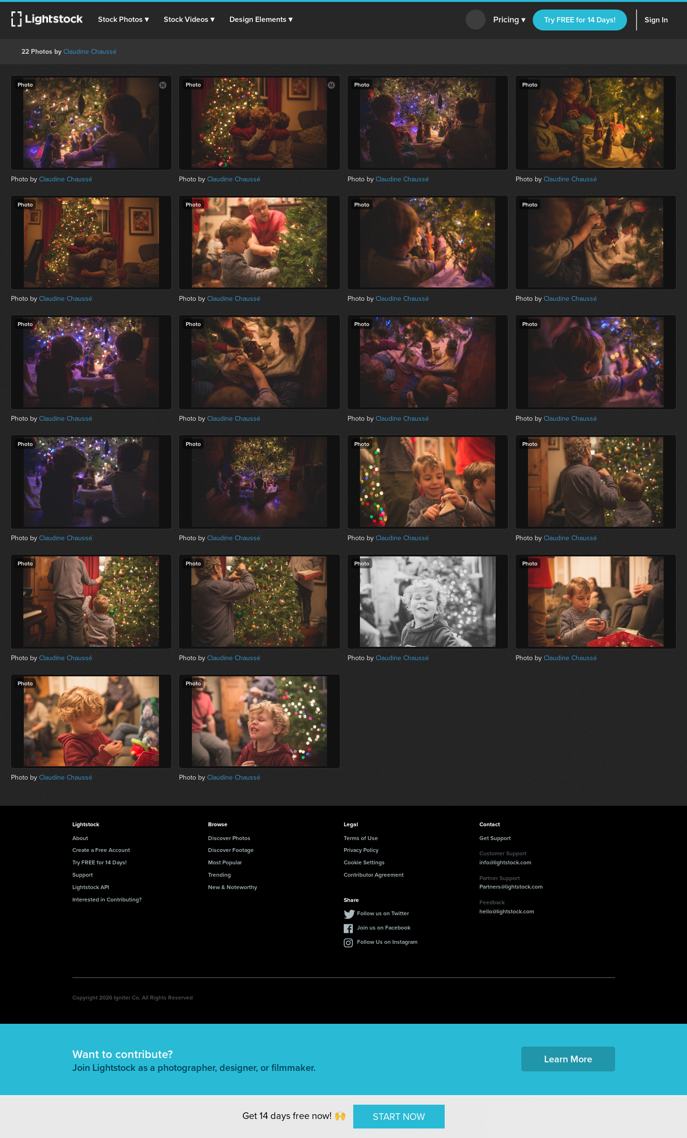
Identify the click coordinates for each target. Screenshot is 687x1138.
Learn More (568, 1059)
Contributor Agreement (374, 875)
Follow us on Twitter (383, 913)
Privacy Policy (361, 850)
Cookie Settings (364, 862)
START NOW (399, 1116)
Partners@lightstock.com (511, 886)
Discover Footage (231, 850)
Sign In (656, 19)
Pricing (509, 20)
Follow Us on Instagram (387, 942)
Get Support (495, 838)
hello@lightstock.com (506, 911)
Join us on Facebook (383, 927)
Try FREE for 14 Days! (580, 19)
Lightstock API (90, 887)
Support (82, 875)
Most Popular (225, 862)
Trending (219, 875)
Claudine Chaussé (90, 52)
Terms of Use (361, 838)
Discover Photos (229, 838)
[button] (123, 19)
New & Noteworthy (232, 887)
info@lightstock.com (505, 862)
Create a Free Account (101, 850)
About (80, 838)
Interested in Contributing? (107, 899)
